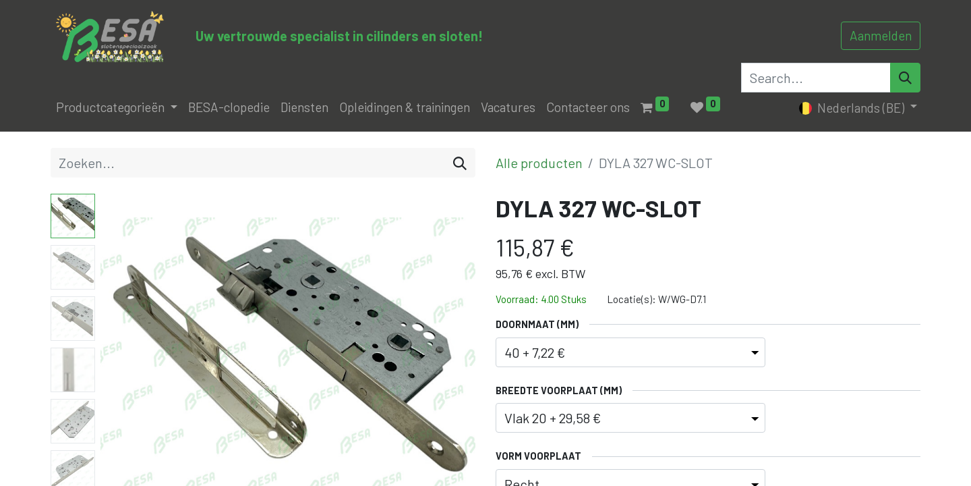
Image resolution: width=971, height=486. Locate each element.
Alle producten (539, 163)
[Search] (905, 77)
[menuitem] (229, 107)
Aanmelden (881, 35)
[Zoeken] (459, 163)
